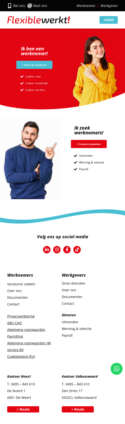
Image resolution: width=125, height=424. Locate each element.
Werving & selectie (77, 328)
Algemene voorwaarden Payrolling (26, 333)
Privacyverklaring (21, 316)
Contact (13, 304)
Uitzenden (70, 322)
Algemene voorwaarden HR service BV (29, 346)
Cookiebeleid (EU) (21, 356)
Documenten (17, 297)
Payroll (67, 335)
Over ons (14, 290)
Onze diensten (73, 283)
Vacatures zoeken (21, 284)
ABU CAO (14, 323)
